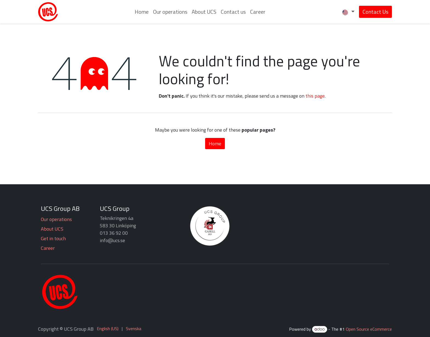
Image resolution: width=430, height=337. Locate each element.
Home (215, 143)
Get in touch (53, 238)
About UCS (52, 229)
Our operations (56, 219)
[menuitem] (141, 11)
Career (48, 248)
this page (315, 96)
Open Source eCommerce (369, 329)
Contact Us (375, 11)
